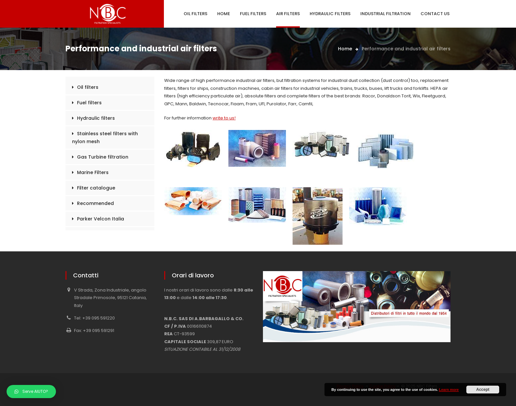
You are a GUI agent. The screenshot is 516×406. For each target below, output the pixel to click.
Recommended (95, 203)
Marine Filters (93, 172)
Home (345, 48)
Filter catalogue (96, 188)
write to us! (224, 118)
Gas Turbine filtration (102, 157)
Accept (482, 389)
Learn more (449, 390)
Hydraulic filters (96, 118)
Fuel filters (89, 102)
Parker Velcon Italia (100, 219)
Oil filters (87, 87)
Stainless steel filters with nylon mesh (105, 137)
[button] (31, 391)
